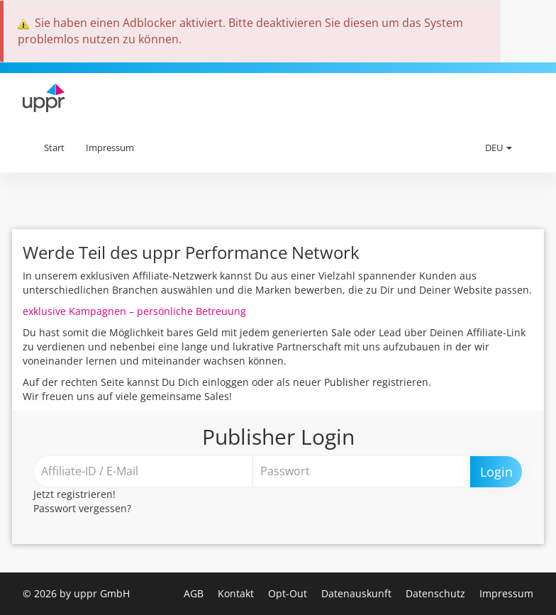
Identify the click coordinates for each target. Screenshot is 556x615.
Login (496, 471)
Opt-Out (289, 593)
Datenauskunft (357, 593)
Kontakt (237, 593)
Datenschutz (437, 593)
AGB (195, 593)
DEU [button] (498, 147)
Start (54, 147)
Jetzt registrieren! (74, 494)
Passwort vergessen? (82, 508)
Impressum (110, 147)
